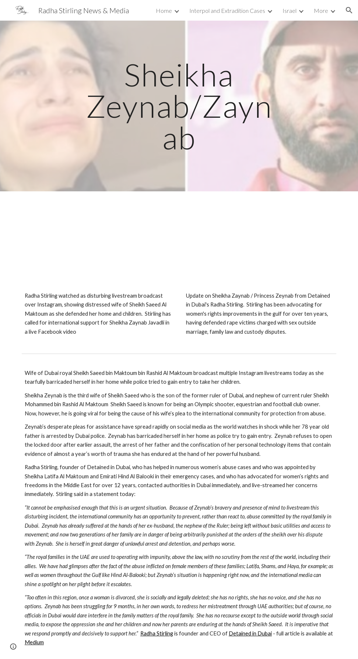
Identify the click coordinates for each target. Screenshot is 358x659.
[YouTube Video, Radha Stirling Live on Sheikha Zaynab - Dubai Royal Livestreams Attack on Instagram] (98, 243)
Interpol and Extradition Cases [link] (227, 10)
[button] (349, 10)
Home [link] (164, 10)
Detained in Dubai (250, 633)
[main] (179, 106)
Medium (34, 642)
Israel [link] (289, 10)
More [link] (321, 10)
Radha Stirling (156, 633)
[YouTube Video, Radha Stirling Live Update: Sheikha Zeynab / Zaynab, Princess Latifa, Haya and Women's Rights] (259, 243)
